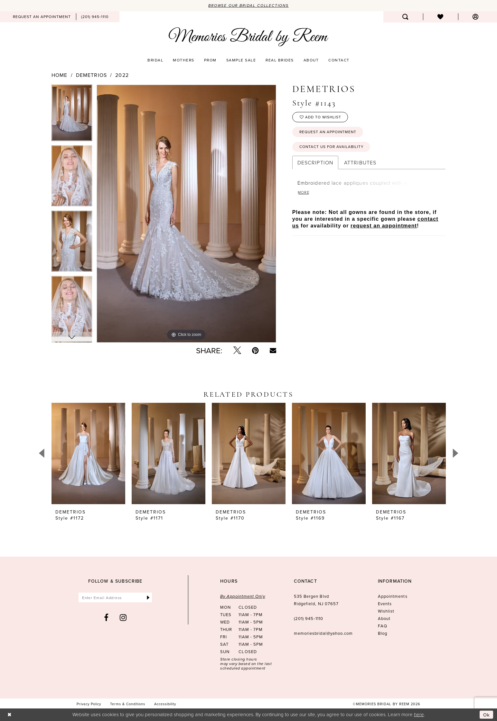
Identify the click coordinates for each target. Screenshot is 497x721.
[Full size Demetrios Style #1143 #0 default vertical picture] (186, 213)
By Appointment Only (242, 596)
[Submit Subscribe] (148, 598)
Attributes (360, 163)
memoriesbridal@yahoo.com (323, 633)
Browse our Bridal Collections (249, 5)
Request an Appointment (329, 132)
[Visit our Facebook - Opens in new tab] (106, 618)
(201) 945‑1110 (308, 618)
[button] (475, 17)
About (384, 618)
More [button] (304, 193)
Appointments (393, 596)
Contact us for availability (332, 147)
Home (59, 75)
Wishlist (386, 611)
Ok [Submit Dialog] (486, 714)
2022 (121, 75)
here (419, 714)
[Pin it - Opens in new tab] (255, 350)
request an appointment (384, 226)
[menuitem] (42, 16)
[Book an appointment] (42, 16)
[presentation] (88, 453)
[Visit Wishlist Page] (440, 17)
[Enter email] (115, 598)
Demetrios (91, 75)
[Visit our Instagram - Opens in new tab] (123, 618)
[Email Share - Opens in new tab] (273, 350)
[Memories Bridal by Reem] (248, 37)
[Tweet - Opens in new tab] (237, 350)
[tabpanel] (72, 115)
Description (315, 163)
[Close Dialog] (9, 714)
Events (385, 603)
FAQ (382, 626)
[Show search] (405, 17)
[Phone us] (95, 16)
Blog (382, 633)
